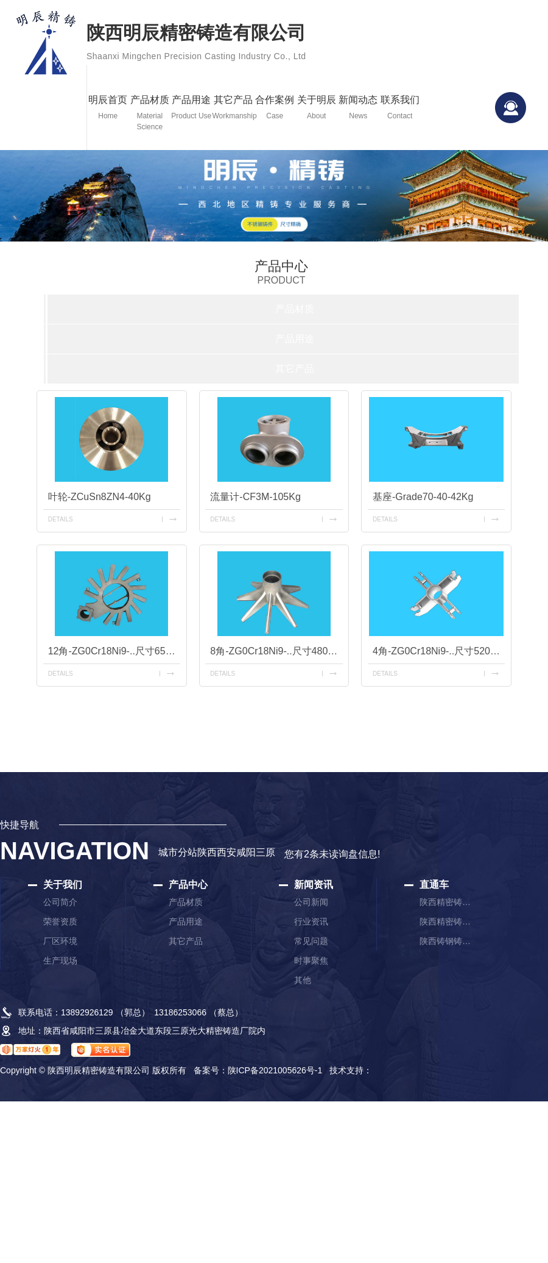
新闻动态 (358, 108)
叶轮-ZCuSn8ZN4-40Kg (99, 497)
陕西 (207, 852)
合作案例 (275, 108)
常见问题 (311, 941)
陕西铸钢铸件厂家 (447, 941)
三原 (265, 852)
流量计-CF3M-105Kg (255, 497)
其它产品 (234, 108)
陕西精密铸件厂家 (447, 921)
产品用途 (191, 108)
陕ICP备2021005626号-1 (275, 1070)
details (60, 519)
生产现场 (60, 960)
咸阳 (246, 852)
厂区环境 (60, 941)
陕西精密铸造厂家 (447, 902)
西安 (226, 852)
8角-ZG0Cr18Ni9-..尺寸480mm (276, 651)
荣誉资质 (60, 921)
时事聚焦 (311, 960)
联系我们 (400, 108)
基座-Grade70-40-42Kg (423, 497)
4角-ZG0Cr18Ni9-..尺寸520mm (439, 651)
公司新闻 (311, 902)
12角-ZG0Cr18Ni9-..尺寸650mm (114, 651)
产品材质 (150, 113)
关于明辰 (317, 108)
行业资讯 (311, 921)
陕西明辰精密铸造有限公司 (196, 44)
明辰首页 (108, 108)
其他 (302, 980)
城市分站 (177, 852)
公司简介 (60, 902)
